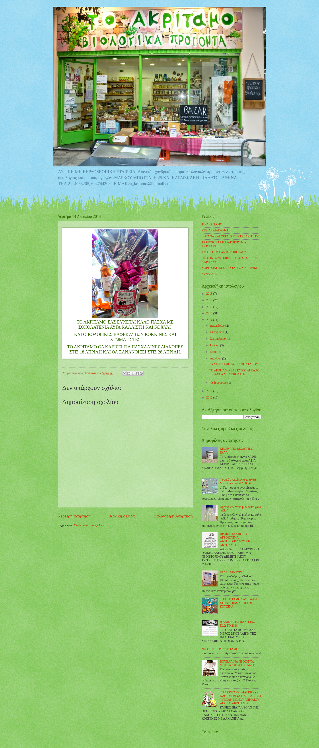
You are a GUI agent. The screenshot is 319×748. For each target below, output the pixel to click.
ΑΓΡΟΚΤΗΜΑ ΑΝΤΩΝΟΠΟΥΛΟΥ (224, 252)
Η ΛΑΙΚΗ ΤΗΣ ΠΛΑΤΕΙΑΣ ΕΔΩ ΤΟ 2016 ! (237, 623)
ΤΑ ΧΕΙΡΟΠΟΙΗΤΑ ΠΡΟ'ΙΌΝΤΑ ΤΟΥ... (234, 364)
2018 (209, 293)
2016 (209, 307)
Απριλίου (216, 358)
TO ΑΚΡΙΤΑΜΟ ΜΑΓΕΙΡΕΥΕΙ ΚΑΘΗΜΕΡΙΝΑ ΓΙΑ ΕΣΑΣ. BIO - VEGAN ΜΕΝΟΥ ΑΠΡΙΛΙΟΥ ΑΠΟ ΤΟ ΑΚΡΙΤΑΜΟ (240, 698)
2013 (209, 391)
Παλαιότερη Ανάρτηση (173, 516)
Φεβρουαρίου (219, 382)
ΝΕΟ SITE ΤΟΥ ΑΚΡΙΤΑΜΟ (220, 649)
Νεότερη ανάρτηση (74, 516)
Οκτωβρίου (217, 332)
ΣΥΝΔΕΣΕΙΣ (210, 274)
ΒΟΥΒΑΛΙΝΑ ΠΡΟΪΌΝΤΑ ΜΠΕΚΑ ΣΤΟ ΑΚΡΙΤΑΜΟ (237, 663)
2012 (209, 397)
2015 (209, 313)
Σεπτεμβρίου (218, 338)
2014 (209, 320)
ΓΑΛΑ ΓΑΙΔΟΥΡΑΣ (232, 572)
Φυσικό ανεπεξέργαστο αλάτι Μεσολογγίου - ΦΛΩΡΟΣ (238, 481)
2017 (209, 300)
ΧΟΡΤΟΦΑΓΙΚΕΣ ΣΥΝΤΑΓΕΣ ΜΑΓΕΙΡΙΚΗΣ (231, 268)
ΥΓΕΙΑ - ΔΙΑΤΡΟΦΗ (215, 230)
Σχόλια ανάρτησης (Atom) (90, 525)
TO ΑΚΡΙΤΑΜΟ (212, 224)
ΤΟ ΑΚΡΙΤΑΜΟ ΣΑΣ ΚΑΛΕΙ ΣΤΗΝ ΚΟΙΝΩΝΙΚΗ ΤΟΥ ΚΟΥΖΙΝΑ (238, 603)
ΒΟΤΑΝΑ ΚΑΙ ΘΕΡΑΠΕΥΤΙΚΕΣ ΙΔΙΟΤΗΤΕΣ (231, 236)
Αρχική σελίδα (122, 516)
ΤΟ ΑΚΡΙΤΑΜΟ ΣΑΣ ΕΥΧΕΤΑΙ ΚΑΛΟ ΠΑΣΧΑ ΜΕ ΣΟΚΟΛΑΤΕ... (234, 372)
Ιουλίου (215, 345)
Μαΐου (214, 351)
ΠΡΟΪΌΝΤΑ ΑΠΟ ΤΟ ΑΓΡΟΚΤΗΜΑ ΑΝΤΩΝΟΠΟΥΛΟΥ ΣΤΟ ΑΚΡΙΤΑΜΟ (236, 539)
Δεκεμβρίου (218, 325)
